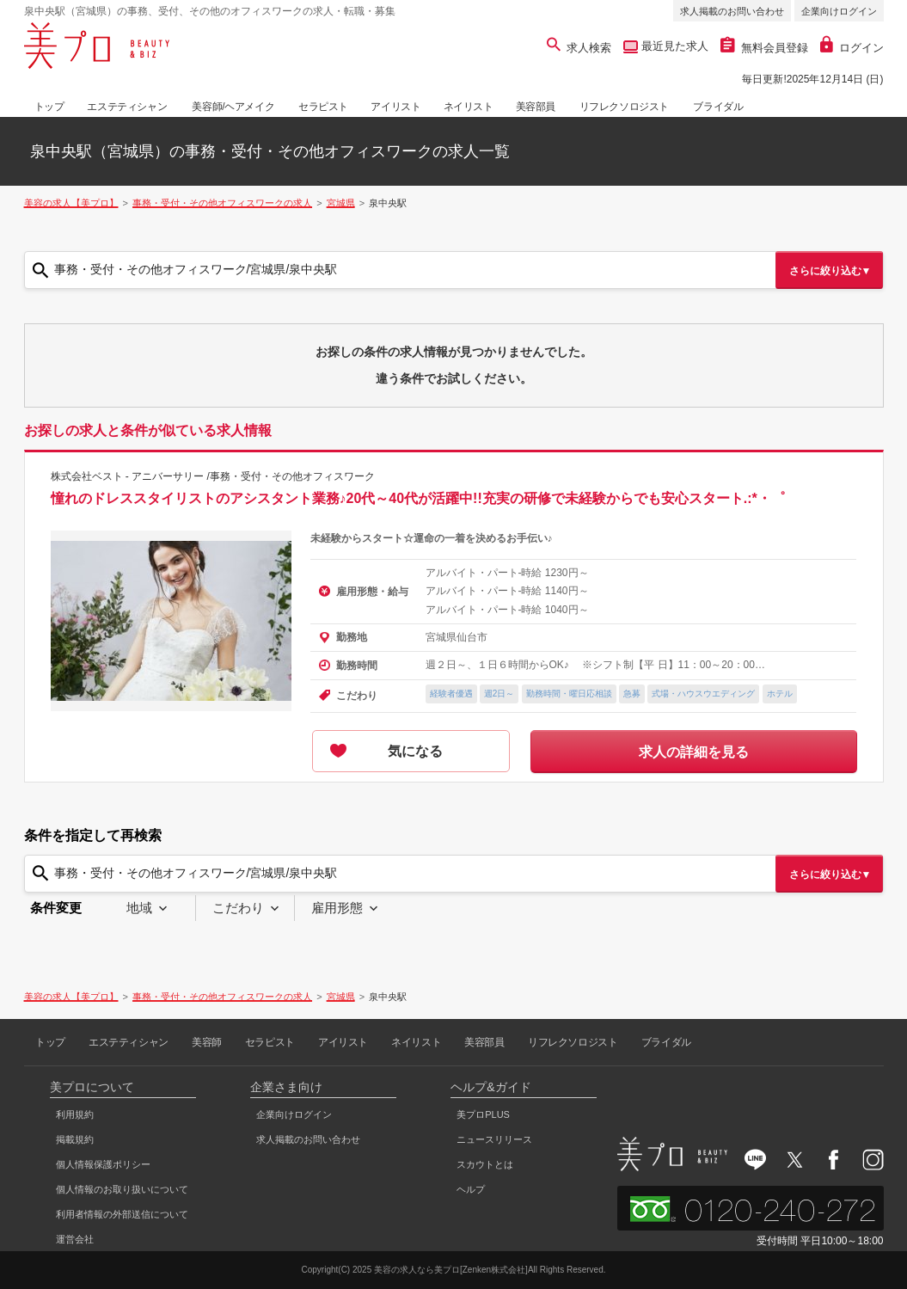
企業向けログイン (839, 11)
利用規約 (75, 1114)
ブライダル (718, 107)
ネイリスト (468, 107)
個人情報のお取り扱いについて (122, 1189)
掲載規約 (75, 1139)
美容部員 (535, 107)
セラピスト (323, 107)
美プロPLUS (483, 1114)
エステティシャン (127, 107)
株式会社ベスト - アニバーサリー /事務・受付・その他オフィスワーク (213, 476)
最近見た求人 (673, 46)
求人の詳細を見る (694, 752)
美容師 (207, 1042)
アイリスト (395, 107)
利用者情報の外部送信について (122, 1214)
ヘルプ (471, 1189)
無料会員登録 (764, 47)
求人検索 (579, 47)
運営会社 (75, 1239)
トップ (49, 107)
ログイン (852, 47)
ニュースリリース (494, 1139)
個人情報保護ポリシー (103, 1164)
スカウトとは (485, 1164)
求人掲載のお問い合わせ (732, 11)
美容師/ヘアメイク (233, 107)
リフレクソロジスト (624, 107)
